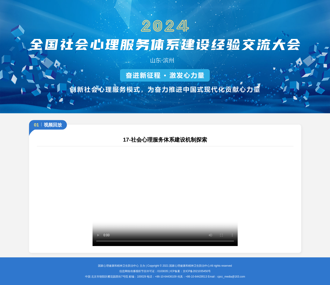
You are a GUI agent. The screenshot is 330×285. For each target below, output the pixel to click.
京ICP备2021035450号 (197, 271)
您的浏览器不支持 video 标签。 (165, 198)
